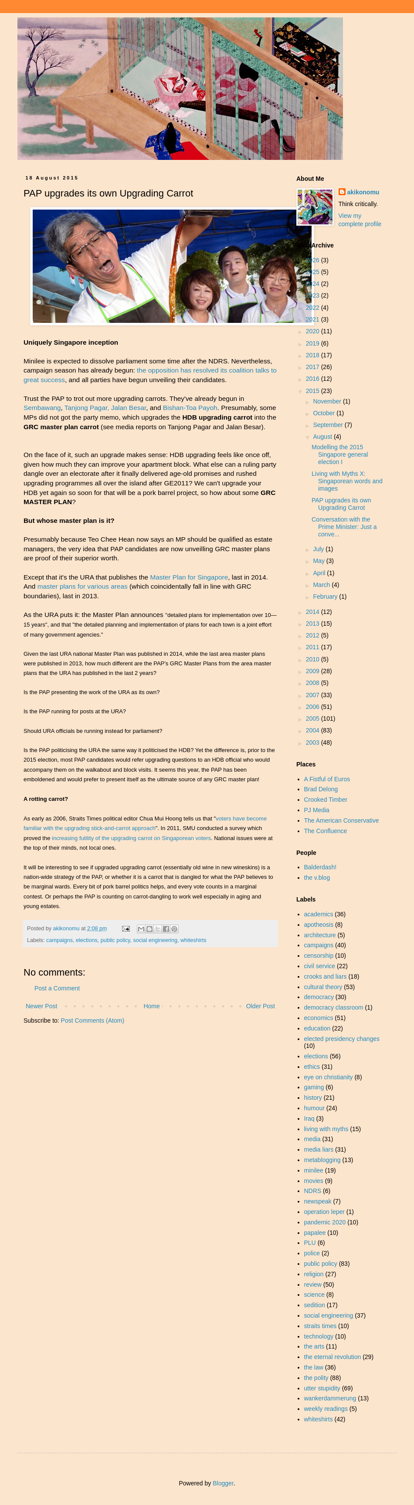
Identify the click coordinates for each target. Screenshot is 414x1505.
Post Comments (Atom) (92, 1020)
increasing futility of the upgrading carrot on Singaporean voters (131, 838)
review (313, 1284)
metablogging (322, 1159)
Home (151, 1006)
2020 (313, 331)
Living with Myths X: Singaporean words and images (347, 481)
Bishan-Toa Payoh (190, 407)
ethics (312, 1066)
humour (314, 1108)
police (312, 1253)
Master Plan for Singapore (189, 577)
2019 (313, 343)
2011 (313, 647)
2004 (313, 730)
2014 (313, 611)
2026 (313, 260)
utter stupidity (322, 1388)
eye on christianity (328, 1077)
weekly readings (326, 1408)
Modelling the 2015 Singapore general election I (340, 454)
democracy (319, 996)
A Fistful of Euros (327, 779)
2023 (313, 295)
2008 (313, 682)
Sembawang (42, 407)
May (319, 560)
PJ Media (316, 810)
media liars (319, 1149)
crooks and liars (325, 976)
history (313, 1097)
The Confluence (325, 830)
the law (313, 1367)
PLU (310, 1242)
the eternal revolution (332, 1356)
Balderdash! (320, 867)
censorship (319, 955)
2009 (313, 671)
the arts (314, 1346)
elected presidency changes (342, 1038)
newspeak (318, 1201)
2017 (313, 366)
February (326, 596)
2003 (313, 742)
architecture (320, 935)
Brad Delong (321, 789)
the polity (316, 1377)
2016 (313, 378)
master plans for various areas (82, 586)
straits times (320, 1325)
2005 (313, 718)
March (322, 584)
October (324, 413)
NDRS (313, 1190)
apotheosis (319, 924)
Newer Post (41, 1006)
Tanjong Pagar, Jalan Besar (105, 407)
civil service (320, 966)
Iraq (309, 1118)
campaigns (59, 940)
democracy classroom (333, 1007)
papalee (315, 1232)
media (312, 1139)
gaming (314, 1087)
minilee (313, 1170)
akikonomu (363, 192)
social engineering (155, 940)
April (320, 572)
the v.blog (317, 877)
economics (318, 1017)
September (328, 424)
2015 (313, 390)
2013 (313, 623)
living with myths (326, 1128)
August (323, 436)
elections (87, 940)
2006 (313, 706)
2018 (313, 355)
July (319, 549)
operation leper (324, 1211)
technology (319, 1336)
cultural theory (323, 986)
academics (318, 914)
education (317, 1028)
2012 (313, 635)
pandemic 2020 (325, 1222)
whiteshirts (193, 940)
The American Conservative (341, 820)
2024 (313, 283)
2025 (313, 271)
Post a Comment (57, 988)
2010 (313, 659)
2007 (313, 694)
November (328, 401)
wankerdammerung (330, 1398)
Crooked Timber (326, 799)
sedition (314, 1305)
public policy (115, 940)
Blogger (223, 1483)
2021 (313, 319)
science (314, 1294)
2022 (313, 307)
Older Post (260, 1006)
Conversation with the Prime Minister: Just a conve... (344, 527)
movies (313, 1180)
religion (314, 1274)
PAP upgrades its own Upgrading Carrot (341, 504)
